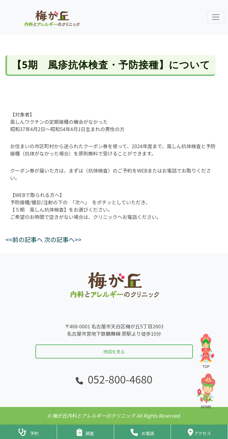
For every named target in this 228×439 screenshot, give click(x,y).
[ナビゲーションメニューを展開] (215, 17)
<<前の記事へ (24, 239)
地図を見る (114, 351)
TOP (206, 351)
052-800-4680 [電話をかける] (120, 379)
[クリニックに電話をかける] (142, 432)
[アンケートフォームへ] (85, 432)
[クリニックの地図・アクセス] (199, 432)
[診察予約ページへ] (28, 432)
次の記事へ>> (62, 239)
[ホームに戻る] (51, 17)
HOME (206, 391)
